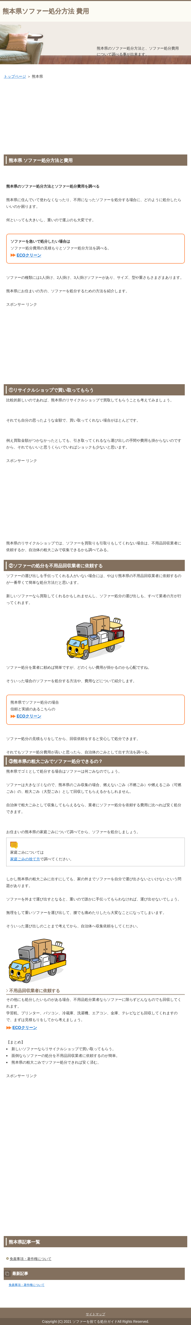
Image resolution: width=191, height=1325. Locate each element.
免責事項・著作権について (30, 1259)
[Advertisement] (95, 117)
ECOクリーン (29, 255)
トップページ (15, 76)
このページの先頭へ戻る (170, 1304)
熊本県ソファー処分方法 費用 (45, 11)
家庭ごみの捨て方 (25, 859)
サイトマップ (95, 1314)
